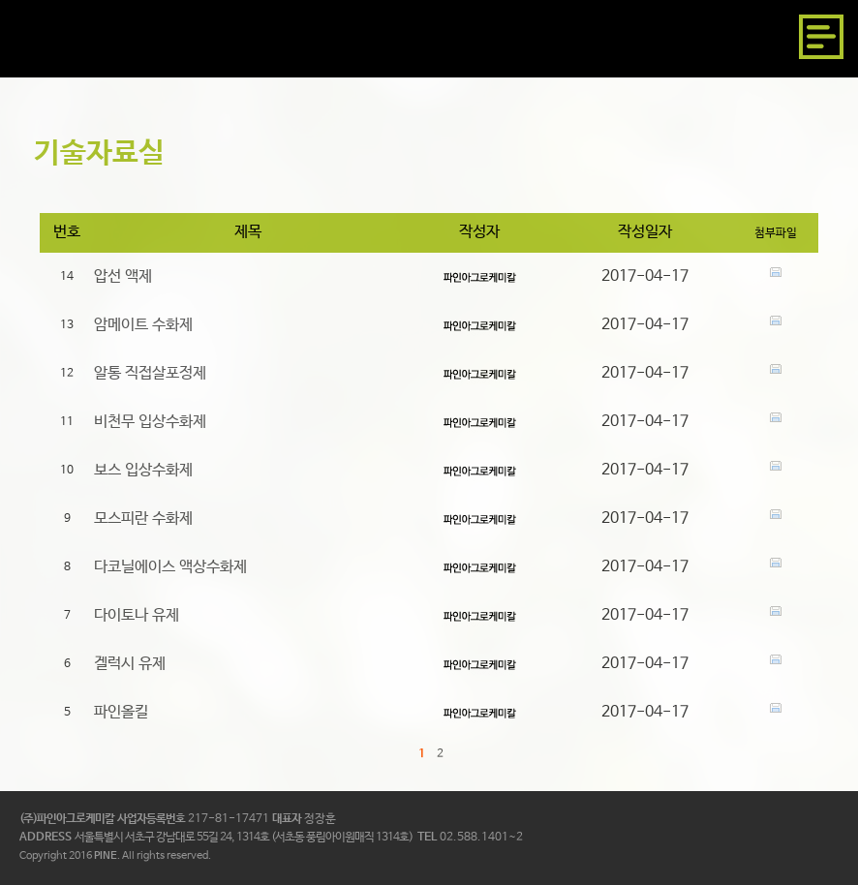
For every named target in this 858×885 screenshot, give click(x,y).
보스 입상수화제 (143, 470)
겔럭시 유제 (130, 664)
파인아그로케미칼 (89, 37)
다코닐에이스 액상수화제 (170, 567)
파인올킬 (121, 712)
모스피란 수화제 (143, 518)
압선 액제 (123, 276)
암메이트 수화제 (143, 325)
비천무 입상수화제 (150, 421)
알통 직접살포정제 (150, 373)
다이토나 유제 (136, 615)
